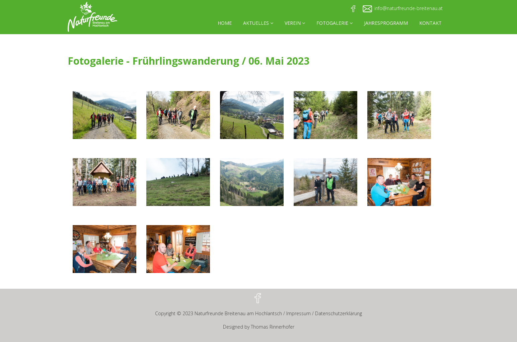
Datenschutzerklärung (338, 313)
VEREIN (295, 23)
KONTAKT (430, 23)
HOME (225, 23)
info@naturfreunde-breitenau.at (408, 8)
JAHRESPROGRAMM (386, 23)
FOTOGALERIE (334, 23)
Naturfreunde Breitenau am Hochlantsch (238, 313)
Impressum (298, 313)
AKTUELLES (258, 23)
